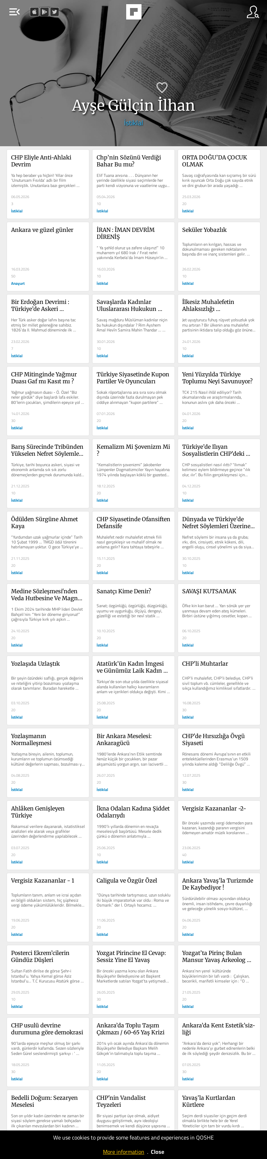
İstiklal (133, 122)
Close (157, 1151)
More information (123, 1151)
